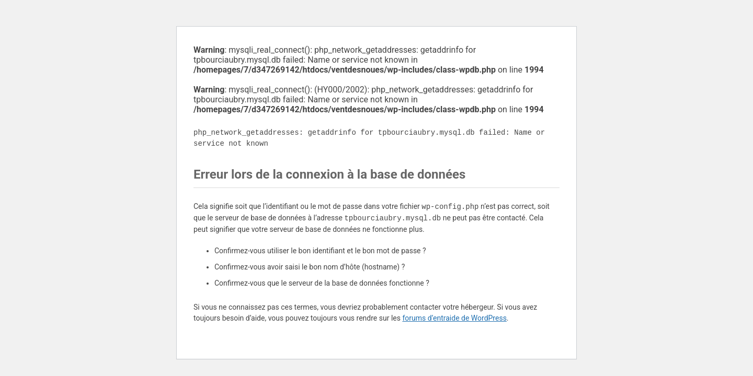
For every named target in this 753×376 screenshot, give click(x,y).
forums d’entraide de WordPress (454, 318)
